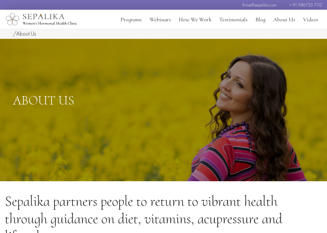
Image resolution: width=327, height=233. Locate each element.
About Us (284, 19)
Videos (310, 19)
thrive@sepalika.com (259, 5)
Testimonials (233, 19)
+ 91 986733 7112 (305, 5)
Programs (131, 19)
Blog (260, 19)
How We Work (195, 19)
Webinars (160, 19)
